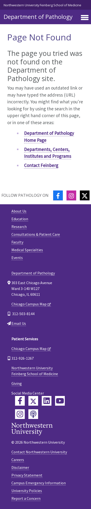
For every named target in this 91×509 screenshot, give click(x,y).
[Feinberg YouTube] (60, 401)
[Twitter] (85, 195)
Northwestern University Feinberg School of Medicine (42, 5)
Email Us (18, 323)
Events (17, 257)
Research (19, 226)
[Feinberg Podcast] (33, 414)
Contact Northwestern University (39, 451)
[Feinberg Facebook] (20, 401)
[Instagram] (71, 195)
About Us (18, 211)
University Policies (26, 490)
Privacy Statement (26, 475)
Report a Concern (26, 498)
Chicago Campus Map (29, 304)
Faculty (17, 242)
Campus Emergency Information (38, 482)
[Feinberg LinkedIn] (46, 401)
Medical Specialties (27, 249)
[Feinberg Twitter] (33, 401)
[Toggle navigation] (85, 18)
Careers (17, 459)
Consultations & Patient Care (35, 234)
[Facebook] (58, 195)
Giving (16, 383)
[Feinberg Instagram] (20, 414)
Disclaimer (20, 467)
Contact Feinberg (41, 165)
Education (19, 218)
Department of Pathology (38, 17)
